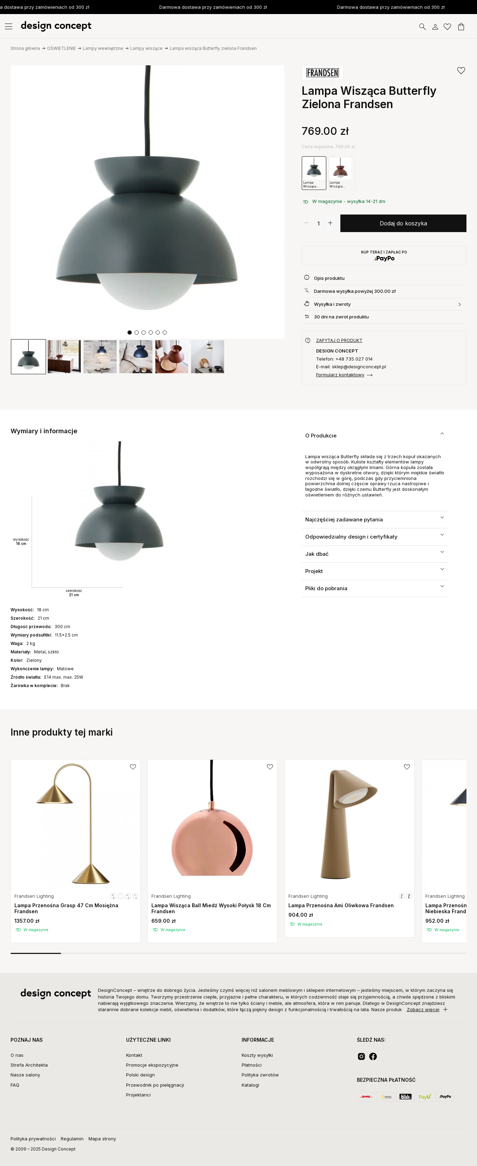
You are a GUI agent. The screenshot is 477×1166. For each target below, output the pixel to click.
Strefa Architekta (29, 1065)
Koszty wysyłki (257, 1055)
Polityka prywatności (33, 1138)
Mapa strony (102, 1138)
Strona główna (25, 48)
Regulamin (72, 1138)
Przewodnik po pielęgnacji (155, 1085)
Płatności (252, 1065)
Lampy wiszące (146, 48)
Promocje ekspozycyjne (152, 1065)
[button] (130, 332)
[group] (28, 356)
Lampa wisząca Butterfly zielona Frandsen (213, 48)
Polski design (140, 1075)
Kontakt (134, 1055)
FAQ (15, 1085)
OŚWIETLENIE (61, 48)
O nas (17, 1055)
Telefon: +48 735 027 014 (344, 359)
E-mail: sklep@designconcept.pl (351, 366)
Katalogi (250, 1085)
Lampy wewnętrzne (103, 48)
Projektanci (138, 1095)
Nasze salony (25, 1075)
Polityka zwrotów (260, 1075)
